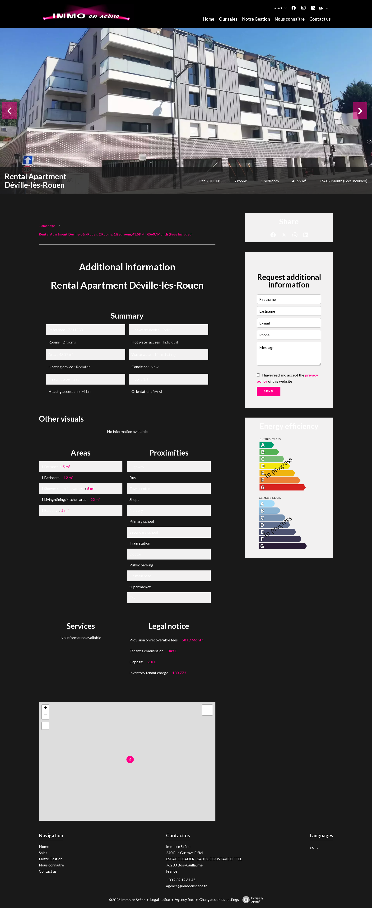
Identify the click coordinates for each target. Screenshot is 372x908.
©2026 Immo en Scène (127, 899)
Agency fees (185, 899)
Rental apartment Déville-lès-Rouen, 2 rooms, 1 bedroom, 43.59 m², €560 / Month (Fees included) (116, 234)
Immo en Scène (178, 846)
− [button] (45, 715)
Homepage (47, 226)
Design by (251, 899)
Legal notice (160, 899)
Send (268, 391)
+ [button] (45, 708)
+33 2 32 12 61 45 (180, 879)
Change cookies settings (219, 899)
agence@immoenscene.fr (186, 886)
